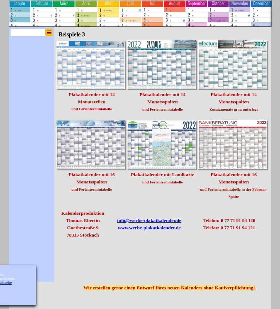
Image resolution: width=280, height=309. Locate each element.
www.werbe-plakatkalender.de (149, 227)
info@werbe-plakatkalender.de (149, 220)
